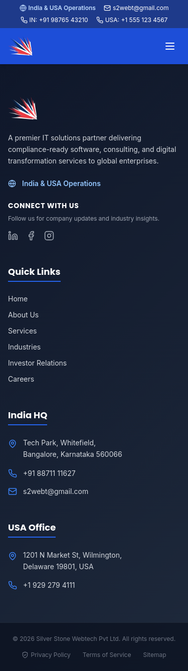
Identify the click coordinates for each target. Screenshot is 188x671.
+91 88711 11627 (49, 473)
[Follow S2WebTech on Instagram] (49, 236)
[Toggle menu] (170, 46)
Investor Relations (37, 363)
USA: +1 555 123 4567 (132, 20)
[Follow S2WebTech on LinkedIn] (13, 236)
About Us (23, 314)
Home (18, 298)
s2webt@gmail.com (136, 8)
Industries (24, 347)
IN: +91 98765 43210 (54, 20)
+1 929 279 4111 (49, 585)
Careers (21, 379)
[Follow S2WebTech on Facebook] (31, 236)
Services (22, 330)
